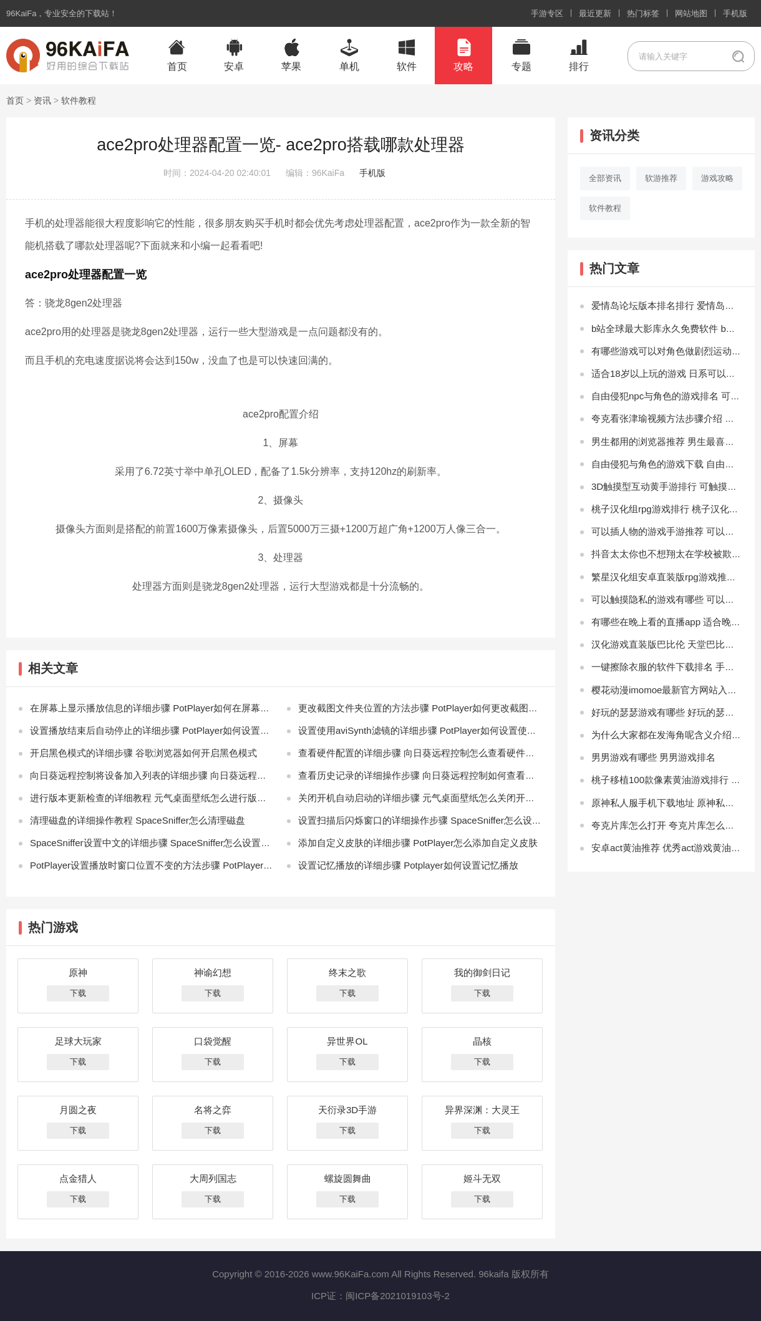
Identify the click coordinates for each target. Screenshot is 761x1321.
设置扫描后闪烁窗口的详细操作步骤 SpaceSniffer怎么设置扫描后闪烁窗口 (452, 820)
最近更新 (595, 13)
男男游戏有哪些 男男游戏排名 (653, 757)
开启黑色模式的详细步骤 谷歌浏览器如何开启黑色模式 (143, 753)
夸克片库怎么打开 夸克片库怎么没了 (667, 825)
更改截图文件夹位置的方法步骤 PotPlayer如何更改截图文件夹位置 (436, 708)
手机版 (735, 13)
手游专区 (547, 13)
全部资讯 (605, 178)
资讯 (42, 100)
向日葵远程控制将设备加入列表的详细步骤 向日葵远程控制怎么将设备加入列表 (195, 775)
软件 (407, 66)
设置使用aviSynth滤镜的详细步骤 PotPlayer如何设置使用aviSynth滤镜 (444, 730)
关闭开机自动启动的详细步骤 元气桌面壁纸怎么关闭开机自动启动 (435, 797)
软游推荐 (661, 178)
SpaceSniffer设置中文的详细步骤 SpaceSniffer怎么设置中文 (154, 842)
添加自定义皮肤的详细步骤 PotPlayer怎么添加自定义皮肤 (418, 842)
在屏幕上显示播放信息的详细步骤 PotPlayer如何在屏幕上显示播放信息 (178, 708)
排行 (579, 66)
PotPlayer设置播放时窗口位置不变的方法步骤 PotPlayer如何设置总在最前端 (188, 865)
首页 (177, 66)
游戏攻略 (717, 178)
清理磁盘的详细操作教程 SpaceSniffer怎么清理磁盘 (137, 820)
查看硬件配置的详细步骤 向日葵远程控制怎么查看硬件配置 (421, 753)
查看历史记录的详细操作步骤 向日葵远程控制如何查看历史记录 (430, 775)
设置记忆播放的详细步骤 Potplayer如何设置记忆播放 (408, 865)
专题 (521, 66)
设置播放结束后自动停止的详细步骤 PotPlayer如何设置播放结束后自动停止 (187, 730)
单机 (349, 66)
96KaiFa (21, 13)
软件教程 (78, 100)
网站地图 (691, 13)
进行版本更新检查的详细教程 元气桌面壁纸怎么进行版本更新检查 (167, 797)
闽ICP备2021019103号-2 (398, 1295)
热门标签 (643, 13)
